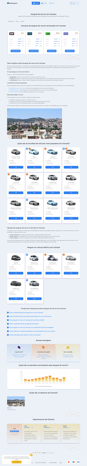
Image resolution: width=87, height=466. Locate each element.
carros (36, 3)
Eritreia (17, 21)
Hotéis (44, 3)
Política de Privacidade (41, 462)
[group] (16, 403)
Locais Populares (53, 462)
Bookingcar (11, 21)
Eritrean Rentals (14, 91)
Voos (52, 3)
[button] (78, 57)
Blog (61, 462)
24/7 (74, 3)
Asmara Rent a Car (14, 90)
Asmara (22, 21)
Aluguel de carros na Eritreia (17, 88)
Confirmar (16, 461)
